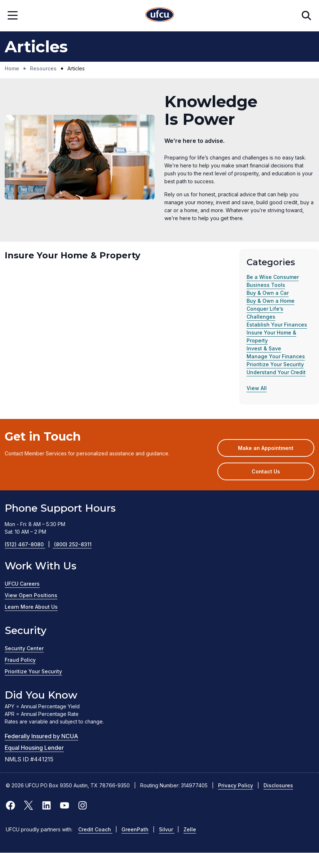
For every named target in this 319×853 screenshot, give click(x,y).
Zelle (189, 829)
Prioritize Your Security (275, 364)
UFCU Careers (22, 584)
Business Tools (266, 285)
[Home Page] (159, 15)
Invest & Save (264, 348)
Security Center (24, 648)
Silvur (166, 829)
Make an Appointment (276, 450)
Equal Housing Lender (34, 747)
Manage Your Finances (276, 356)
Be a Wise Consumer (273, 277)
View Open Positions (31, 595)
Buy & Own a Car (268, 293)
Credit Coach (95, 829)
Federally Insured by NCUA (41, 736)
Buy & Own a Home (270, 301)
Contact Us (266, 471)
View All (257, 388)
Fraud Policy (20, 660)
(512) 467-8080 (29, 544)
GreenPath (135, 829)
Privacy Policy (235, 785)
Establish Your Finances (277, 324)
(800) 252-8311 (73, 544)
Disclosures (278, 785)
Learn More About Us (31, 607)
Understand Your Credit (276, 372)
